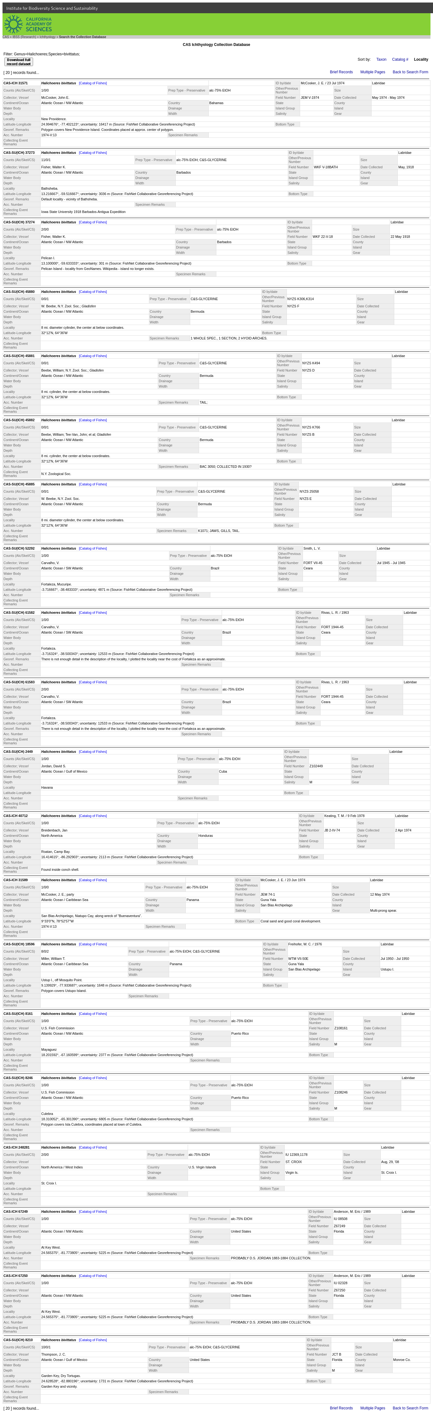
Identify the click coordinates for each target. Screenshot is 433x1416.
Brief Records (341, 72)
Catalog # (400, 59)
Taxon (381, 59)
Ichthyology (48, 37)
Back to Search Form (410, 72)
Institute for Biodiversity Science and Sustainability (52, 8)
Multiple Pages (373, 72)
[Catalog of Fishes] (93, 83)
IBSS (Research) (24, 37)
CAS (6, 37)
